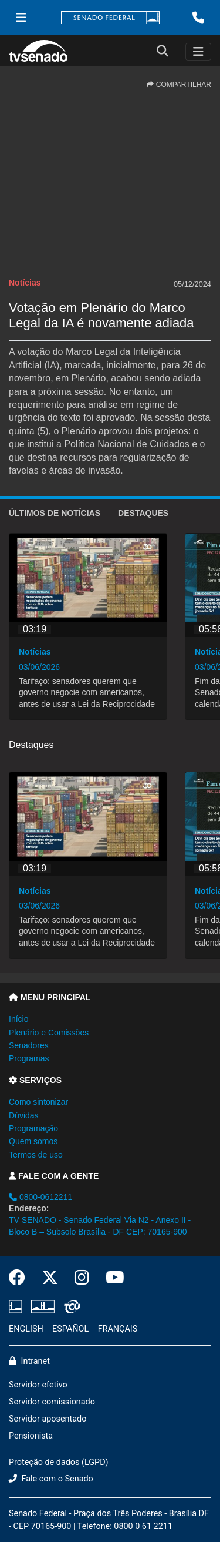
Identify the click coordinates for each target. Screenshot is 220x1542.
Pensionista (31, 1436)
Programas (29, 1058)
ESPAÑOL (70, 1329)
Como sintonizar (38, 1102)
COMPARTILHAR (179, 85)
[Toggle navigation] (198, 52)
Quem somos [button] (33, 1141)
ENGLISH (26, 1329)
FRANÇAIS (118, 1329)
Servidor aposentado (47, 1419)
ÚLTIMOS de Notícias (54, 513)
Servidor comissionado (52, 1402)
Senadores (29, 1045)
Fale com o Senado (51, 1479)
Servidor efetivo (38, 1385)
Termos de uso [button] (36, 1154)
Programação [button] (33, 1128)
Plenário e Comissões (49, 1032)
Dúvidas (24, 1115)
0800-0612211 (40, 1197)
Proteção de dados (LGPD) (59, 1462)
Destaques (143, 513)
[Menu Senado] (21, 18)
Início (18, 1019)
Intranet (29, 1361)
